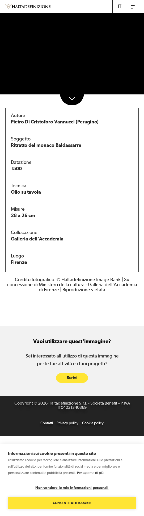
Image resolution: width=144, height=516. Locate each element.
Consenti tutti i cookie (72, 503)
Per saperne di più (90, 473)
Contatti (46, 423)
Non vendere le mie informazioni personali (71, 488)
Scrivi (72, 378)
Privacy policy (67, 423)
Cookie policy (93, 423)
